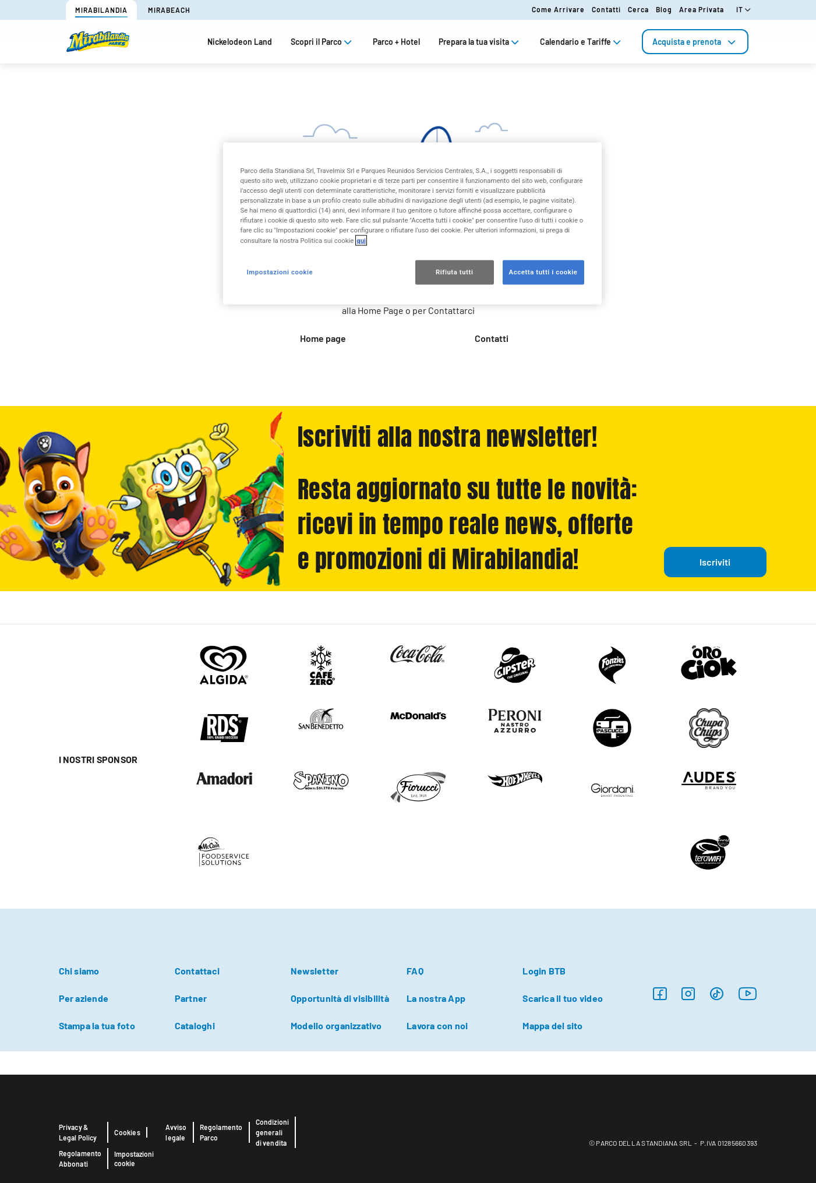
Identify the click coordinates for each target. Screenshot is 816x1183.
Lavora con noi (437, 1025)
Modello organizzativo (336, 1025)
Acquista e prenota (695, 41)
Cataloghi (195, 1025)
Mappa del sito (552, 1025)
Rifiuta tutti (454, 271)
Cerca (638, 9)
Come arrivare (558, 9)
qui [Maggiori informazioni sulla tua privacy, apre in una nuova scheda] (361, 240)
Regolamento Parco (221, 1132)
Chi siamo (79, 970)
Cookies (127, 1132)
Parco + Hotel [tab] (396, 42)
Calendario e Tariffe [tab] (581, 41)
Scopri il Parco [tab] (322, 41)
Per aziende (84, 998)
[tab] (695, 41)
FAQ (415, 970)
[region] (412, 223)
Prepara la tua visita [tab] (480, 41)
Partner (191, 998)
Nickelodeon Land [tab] (239, 42)
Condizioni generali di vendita (272, 1132)
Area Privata (701, 9)
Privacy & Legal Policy (78, 1132)
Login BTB (544, 970)
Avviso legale (175, 1132)
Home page (323, 338)
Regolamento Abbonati (80, 1158)
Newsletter (314, 970)
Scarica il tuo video (562, 998)
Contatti (606, 9)
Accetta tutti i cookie (543, 271)
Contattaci (197, 970)
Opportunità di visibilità (340, 998)
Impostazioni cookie (134, 1158)
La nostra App (436, 998)
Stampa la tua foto (97, 1025)
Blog (664, 9)
